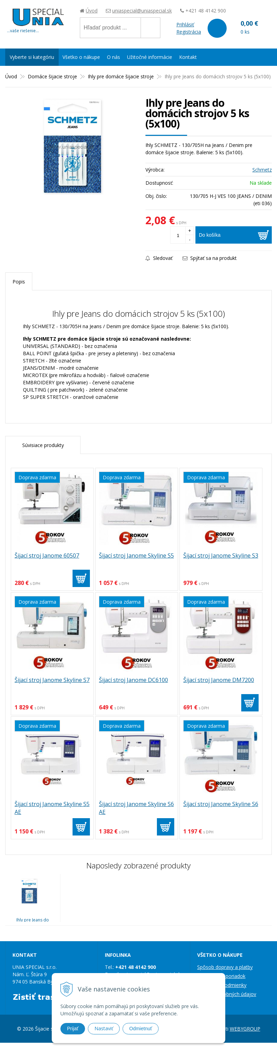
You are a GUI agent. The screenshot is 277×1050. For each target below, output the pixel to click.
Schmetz (262, 169)
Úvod (92, 10)
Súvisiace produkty (43, 445)
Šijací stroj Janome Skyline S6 (220, 804)
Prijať (72, 1028)
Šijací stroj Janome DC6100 (133, 680)
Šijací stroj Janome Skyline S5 (136, 555)
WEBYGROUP (245, 1028)
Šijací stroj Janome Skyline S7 (52, 680)
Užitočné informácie (149, 57)
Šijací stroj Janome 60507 (47, 555)
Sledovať (159, 258)
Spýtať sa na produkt (210, 258)
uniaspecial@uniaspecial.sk (142, 10)
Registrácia (188, 31)
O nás (113, 57)
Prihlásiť (185, 24)
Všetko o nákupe (81, 57)
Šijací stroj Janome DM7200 (218, 680)
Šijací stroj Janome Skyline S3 (220, 555)
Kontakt (188, 57)
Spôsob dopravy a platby (225, 967)
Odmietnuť (140, 1028)
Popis (18, 281)
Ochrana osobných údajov (226, 994)
